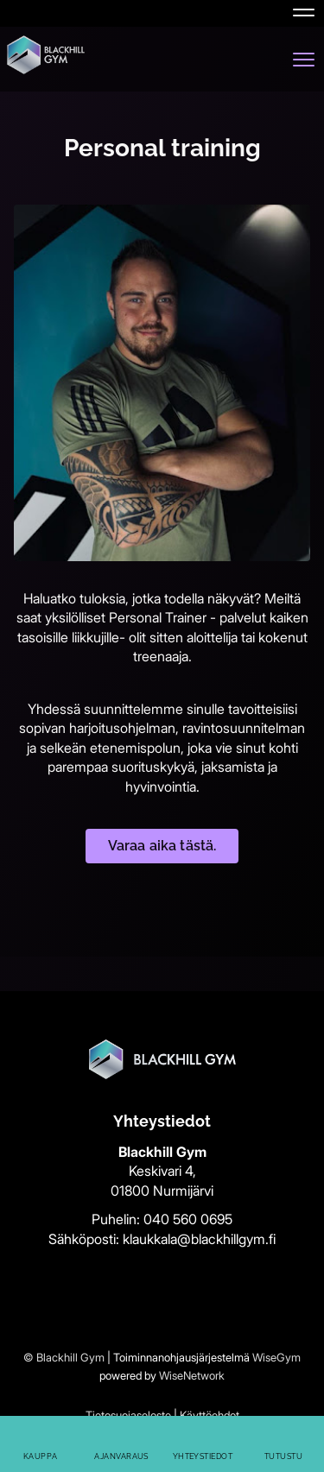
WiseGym (276, 1357)
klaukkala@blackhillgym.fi (199, 1239)
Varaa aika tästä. (162, 845)
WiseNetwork (192, 1375)
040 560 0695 (187, 1219)
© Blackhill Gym (64, 1357)
